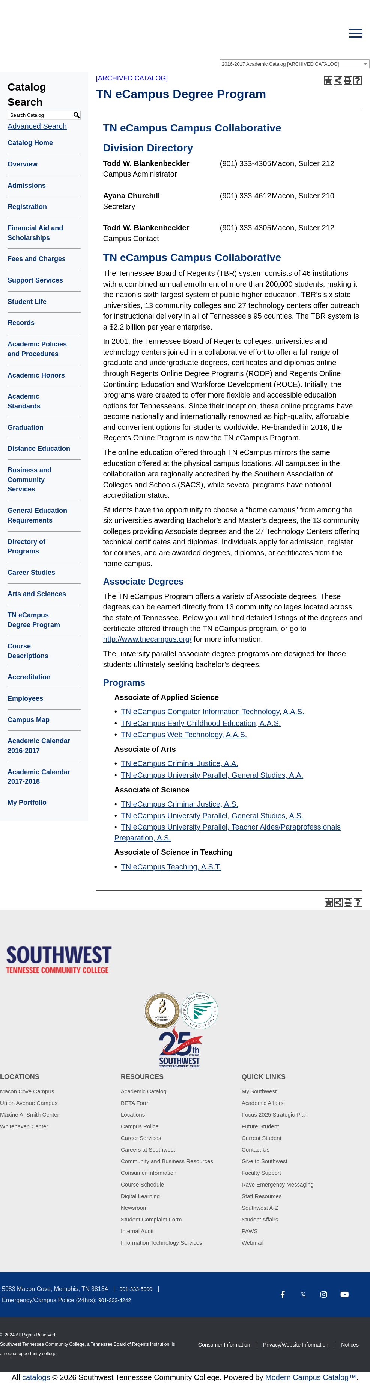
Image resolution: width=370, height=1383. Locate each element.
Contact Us (255, 1149)
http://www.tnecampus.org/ (147, 639)
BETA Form (135, 1103)
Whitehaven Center (24, 1126)
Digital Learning (140, 1196)
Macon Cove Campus (27, 1091)
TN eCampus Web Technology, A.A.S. (184, 734)
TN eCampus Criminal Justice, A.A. (179, 763)
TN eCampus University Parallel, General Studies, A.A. (212, 775)
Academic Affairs (262, 1103)
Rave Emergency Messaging (278, 1184)
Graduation (26, 427)
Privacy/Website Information (295, 1345)
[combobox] (295, 63)
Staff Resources (261, 1196)
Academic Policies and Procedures (37, 349)
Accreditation (29, 677)
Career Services (141, 1138)
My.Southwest (259, 1091)
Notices (350, 1345)
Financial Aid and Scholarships (35, 233)
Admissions (27, 185)
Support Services (35, 280)
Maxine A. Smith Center (29, 1114)
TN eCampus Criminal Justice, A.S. (179, 804)
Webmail (252, 1242)
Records (21, 322)
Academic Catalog (144, 1091)
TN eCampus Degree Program (34, 620)
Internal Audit (137, 1231)
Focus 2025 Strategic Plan (275, 1114)
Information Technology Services (161, 1242)
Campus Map (29, 720)
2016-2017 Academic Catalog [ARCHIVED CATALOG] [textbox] (280, 64)
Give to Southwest (264, 1161)
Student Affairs (260, 1219)
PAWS (250, 1231)
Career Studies (31, 572)
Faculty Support (261, 1173)
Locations (133, 1114)
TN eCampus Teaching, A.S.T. (171, 867)
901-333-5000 (136, 1289)
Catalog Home (30, 143)
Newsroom (134, 1208)
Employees (25, 698)
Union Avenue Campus (28, 1103)
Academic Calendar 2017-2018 (39, 777)
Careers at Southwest (148, 1149)
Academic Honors (36, 375)
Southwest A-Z (260, 1208)
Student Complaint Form (151, 1219)
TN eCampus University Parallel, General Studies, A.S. (212, 816)
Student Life (27, 301)
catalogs (36, 1377)
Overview (23, 164)
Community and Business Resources (167, 1161)
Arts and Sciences (37, 594)
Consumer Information (148, 1173)
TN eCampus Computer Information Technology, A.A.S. (212, 711)
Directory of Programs (26, 546)
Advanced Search (37, 126)
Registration (27, 206)
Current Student (261, 1138)
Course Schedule (142, 1184)
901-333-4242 (114, 1300)
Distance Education (39, 448)
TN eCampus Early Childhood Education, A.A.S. (201, 723)
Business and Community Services (29, 479)
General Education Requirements (37, 515)
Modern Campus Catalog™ (310, 1377)
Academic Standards (24, 401)
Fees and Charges (37, 259)
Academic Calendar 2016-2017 (39, 745)
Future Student (260, 1126)
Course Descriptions (28, 651)
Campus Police (140, 1126)
